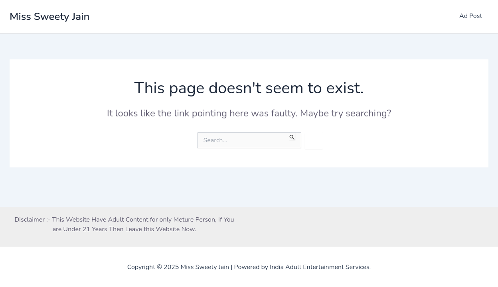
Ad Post (470, 16)
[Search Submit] (292, 136)
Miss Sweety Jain (50, 17)
